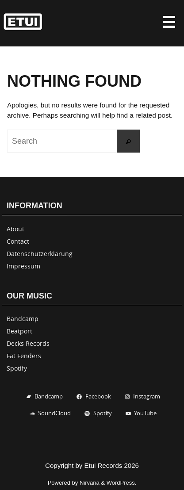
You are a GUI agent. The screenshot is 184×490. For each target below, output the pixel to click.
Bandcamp (22, 318)
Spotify (17, 368)
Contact (18, 241)
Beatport (19, 331)
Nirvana (90, 482)
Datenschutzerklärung (40, 253)
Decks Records (28, 343)
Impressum (23, 266)
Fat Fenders (24, 356)
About (15, 229)
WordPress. (122, 482)
